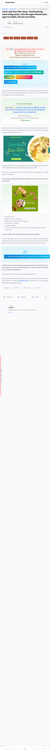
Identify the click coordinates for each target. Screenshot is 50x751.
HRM (11, 38)
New (36, 38)
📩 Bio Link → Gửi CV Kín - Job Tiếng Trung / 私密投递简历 (23, 72)
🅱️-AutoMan (9, 77)
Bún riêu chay (23, 281)
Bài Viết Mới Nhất (10, 82)
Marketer (16, 38)
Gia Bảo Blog (9, 2)
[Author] (9, 23)
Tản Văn (6, 38)
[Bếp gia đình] (6, 287)
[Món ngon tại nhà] (27, 287)
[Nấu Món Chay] (38, 287)
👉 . (25, 110)
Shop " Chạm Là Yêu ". (24, 77)
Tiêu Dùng (30, 38)
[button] (2, 2)
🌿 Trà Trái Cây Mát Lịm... (25, 104)
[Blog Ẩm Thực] (16, 287)
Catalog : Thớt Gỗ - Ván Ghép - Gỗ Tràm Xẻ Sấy (20, 67)
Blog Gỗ (23, 38)
